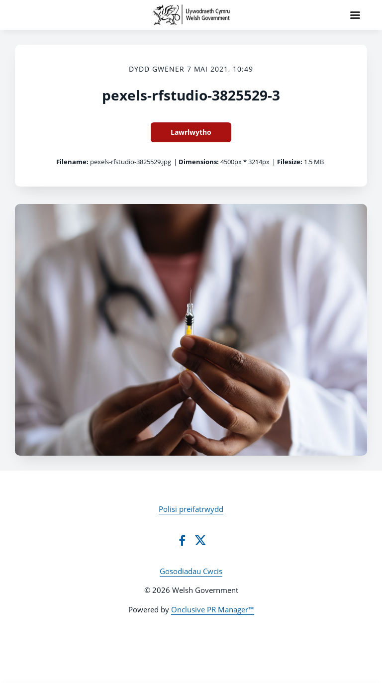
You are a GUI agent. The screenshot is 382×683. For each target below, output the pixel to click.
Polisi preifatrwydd (191, 509)
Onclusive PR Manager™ (212, 609)
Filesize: (289, 161)
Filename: (72, 161)
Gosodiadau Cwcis (191, 571)
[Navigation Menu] (355, 14)
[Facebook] (182, 540)
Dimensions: (199, 161)
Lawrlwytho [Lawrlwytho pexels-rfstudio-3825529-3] (191, 132)
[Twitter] (200, 540)
